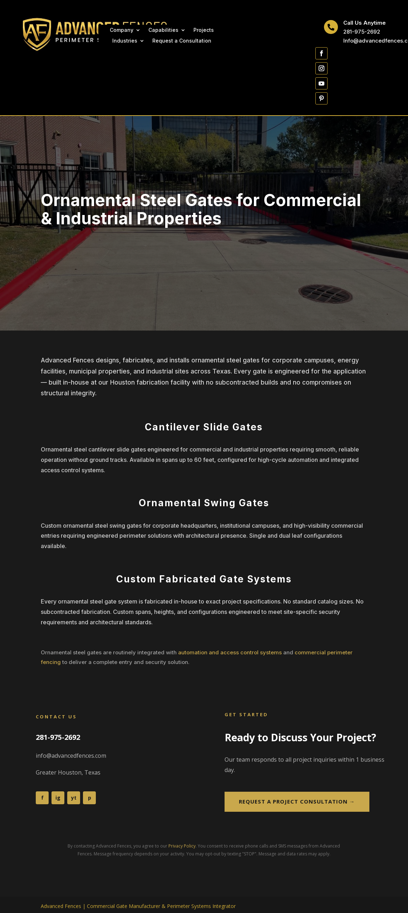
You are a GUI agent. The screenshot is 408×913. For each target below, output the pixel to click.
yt (74, 797)
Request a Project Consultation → (297, 801)
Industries (124, 41)
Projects (203, 30)
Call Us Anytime (364, 22)
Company (121, 30)
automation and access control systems (230, 652)
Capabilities (163, 30)
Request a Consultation (181, 41)
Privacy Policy (182, 846)
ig (57, 797)
